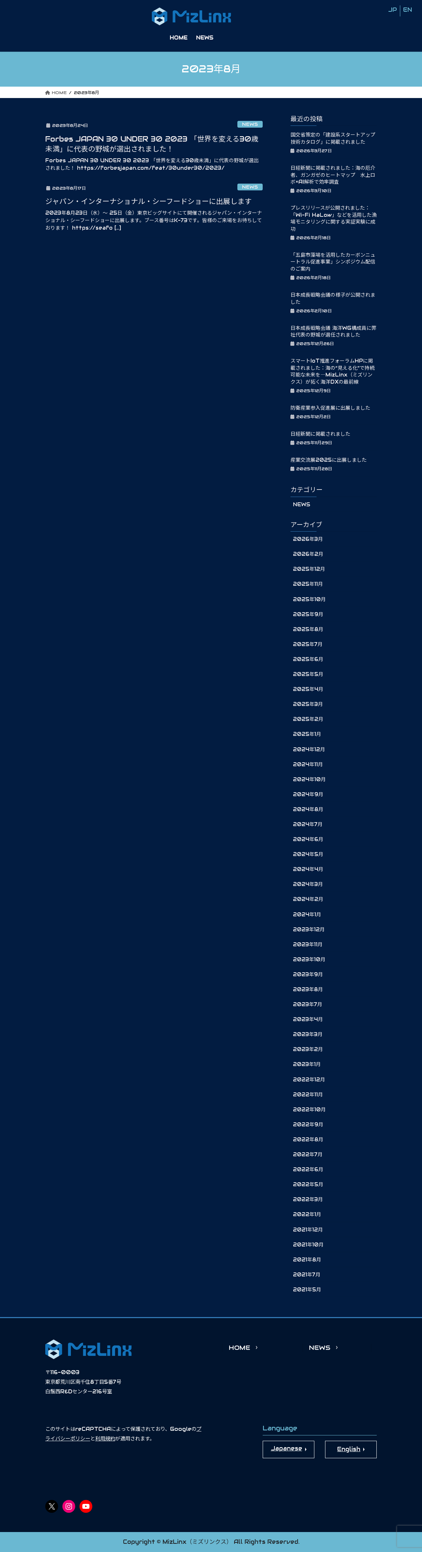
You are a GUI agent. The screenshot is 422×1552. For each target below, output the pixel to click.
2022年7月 (308, 1154)
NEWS (250, 124)
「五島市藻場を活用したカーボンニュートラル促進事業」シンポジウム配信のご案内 (332, 262)
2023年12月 (309, 929)
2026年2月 (308, 554)
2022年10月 (309, 1109)
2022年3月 (308, 1199)
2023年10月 (309, 959)
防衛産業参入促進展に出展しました (330, 408)
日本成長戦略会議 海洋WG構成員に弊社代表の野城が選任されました (333, 331)
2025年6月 (308, 659)
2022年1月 (307, 1214)
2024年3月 (308, 884)
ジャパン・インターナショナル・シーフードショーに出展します (148, 201)
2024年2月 (308, 899)
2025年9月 (308, 614)
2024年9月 (308, 794)
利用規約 (105, 1438)
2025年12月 (309, 569)
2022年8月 (308, 1139)
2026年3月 (308, 539)
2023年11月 (308, 944)
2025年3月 (308, 704)
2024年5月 (308, 854)
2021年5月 (307, 1289)
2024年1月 (307, 914)
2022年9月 (308, 1124)
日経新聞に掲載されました (320, 434)
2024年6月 (308, 839)
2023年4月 (308, 1019)
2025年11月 (308, 584)
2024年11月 (308, 764)
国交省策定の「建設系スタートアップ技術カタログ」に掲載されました (332, 138)
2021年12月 (308, 1229)
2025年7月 (308, 644)
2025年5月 (308, 674)
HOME (239, 1348)
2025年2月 (308, 719)
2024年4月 (308, 869)
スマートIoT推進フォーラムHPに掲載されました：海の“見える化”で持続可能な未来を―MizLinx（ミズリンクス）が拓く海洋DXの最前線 (332, 371)
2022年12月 (309, 1079)
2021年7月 (306, 1274)
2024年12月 (309, 749)
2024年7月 (308, 824)
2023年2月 (308, 1049)
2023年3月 (308, 1034)
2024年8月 (308, 809)
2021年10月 (308, 1244)
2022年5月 (308, 1184)
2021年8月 (307, 1259)
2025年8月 (308, 629)
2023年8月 (308, 989)
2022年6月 (308, 1169)
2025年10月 (309, 599)
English (348, 1449)
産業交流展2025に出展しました (328, 460)
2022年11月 (308, 1094)
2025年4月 (308, 689)
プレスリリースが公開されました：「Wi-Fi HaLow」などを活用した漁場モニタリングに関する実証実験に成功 (333, 218)
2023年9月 (308, 974)
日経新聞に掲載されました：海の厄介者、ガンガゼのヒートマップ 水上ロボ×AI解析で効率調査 (332, 175)
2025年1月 (307, 734)
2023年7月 (307, 1004)
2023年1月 (307, 1064)
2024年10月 (309, 779)
